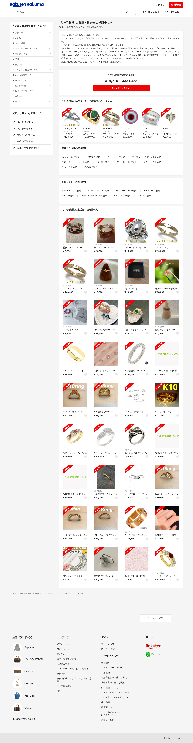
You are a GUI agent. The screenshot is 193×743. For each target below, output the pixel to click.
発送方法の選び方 (24, 135)
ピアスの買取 (93, 157)
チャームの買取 (70, 167)
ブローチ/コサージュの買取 (75, 162)
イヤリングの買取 (116, 157)
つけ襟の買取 (103, 162)
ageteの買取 (68, 195)
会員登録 (176, 4)
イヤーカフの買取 (152, 162)
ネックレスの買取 (71, 157)
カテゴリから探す (150, 12)
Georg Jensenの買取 (98, 190)
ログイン (160, 4)
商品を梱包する (23, 128)
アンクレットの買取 (126, 162)
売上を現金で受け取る (26, 147)
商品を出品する (23, 122)
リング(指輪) (67, 244)
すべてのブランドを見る (24, 719)
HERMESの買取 (152, 190)
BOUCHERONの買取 (126, 190)
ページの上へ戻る (155, 618)
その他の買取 (91, 167)
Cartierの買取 (144, 195)
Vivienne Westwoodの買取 (94, 195)
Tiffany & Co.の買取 (71, 190)
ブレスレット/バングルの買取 (146, 157)
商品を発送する (23, 141)
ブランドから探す (172, 12)
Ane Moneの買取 (122, 195)
